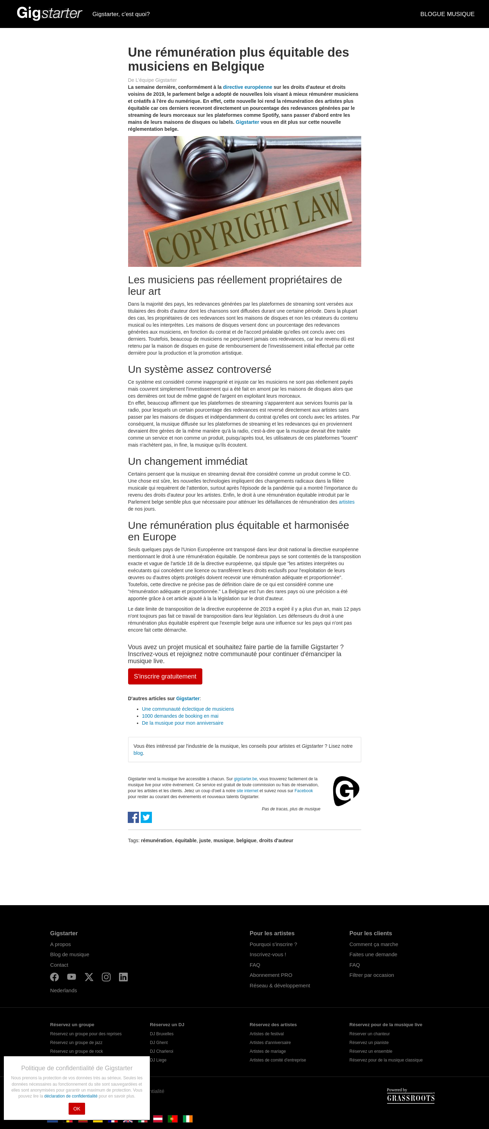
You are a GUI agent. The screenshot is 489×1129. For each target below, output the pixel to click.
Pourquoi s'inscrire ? (273, 944)
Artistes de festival (267, 1033)
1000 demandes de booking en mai (180, 716)
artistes (347, 502)
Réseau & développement (280, 985)
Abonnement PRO (271, 975)
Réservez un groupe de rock (76, 1051)
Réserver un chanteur (369, 1033)
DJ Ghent (159, 1042)
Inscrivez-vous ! (268, 954)
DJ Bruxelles (161, 1033)
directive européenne (247, 87)
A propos (60, 944)
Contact (59, 965)
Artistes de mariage (268, 1051)
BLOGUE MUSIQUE (447, 14)
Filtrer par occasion (371, 975)
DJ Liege (158, 1060)
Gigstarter (247, 122)
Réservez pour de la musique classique (385, 1060)
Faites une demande (373, 954)
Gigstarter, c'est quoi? (121, 14)
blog (138, 753)
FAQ (255, 965)
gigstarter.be (245, 778)
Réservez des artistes (273, 1024)
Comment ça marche (373, 944)
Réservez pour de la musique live (385, 1024)
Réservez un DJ (167, 1024)
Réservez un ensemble (370, 1051)
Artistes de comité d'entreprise (278, 1060)
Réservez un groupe (72, 1024)
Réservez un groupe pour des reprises (85, 1033)
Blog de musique (69, 954)
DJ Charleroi (161, 1051)
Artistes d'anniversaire (270, 1042)
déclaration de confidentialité (71, 1096)
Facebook (303, 790)
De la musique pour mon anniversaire (183, 723)
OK (76, 1109)
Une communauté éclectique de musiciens (188, 709)
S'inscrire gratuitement (165, 676)
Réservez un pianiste (369, 1042)
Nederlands (63, 990)
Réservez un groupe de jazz (76, 1042)
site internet (247, 790)
